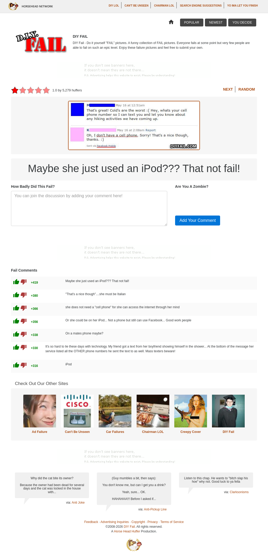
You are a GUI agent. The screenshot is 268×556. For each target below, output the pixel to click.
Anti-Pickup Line (155, 509)
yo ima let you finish (242, 5)
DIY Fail (228, 432)
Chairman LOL (164, 5)
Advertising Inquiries (114, 522)
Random (246, 89)
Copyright (138, 522)
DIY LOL (114, 5)
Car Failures (115, 432)
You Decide (242, 22)
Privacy (153, 522)
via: (69, 502)
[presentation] (215, 201)
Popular (191, 22)
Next (228, 89)
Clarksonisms (239, 492)
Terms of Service (172, 522)
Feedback (91, 522)
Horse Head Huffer (127, 531)
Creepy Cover (190, 432)
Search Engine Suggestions (200, 5)
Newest (215, 22)
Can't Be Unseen (136, 5)
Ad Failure (39, 432)
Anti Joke (78, 502)
